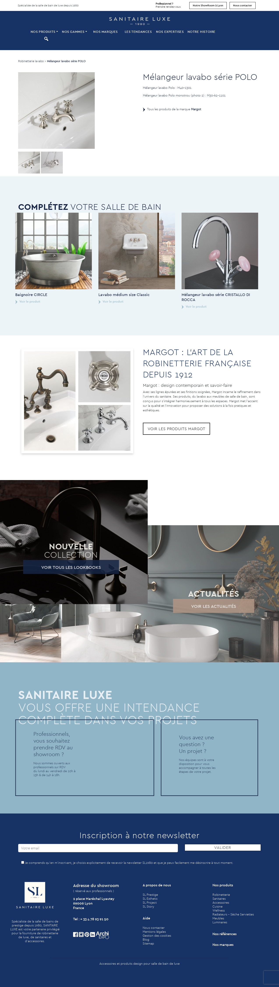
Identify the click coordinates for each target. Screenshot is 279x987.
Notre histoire (202, 32)
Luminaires (219, 922)
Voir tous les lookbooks (54, 567)
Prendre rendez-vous (168, 4)
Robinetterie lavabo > (32, 61)
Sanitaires (219, 899)
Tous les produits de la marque (174, 109)
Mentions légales (154, 932)
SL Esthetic (150, 899)
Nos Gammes (73, 32)
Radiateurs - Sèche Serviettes (233, 914)
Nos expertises (170, 32)
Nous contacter (242, 5)
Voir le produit (94, 301)
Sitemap (148, 943)
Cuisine (217, 906)
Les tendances (138, 32)
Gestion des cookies (157, 936)
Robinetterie (221, 895)
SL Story (148, 906)
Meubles (218, 918)
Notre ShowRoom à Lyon (208, 5)
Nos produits (43, 32)
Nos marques (105, 32)
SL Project (150, 903)
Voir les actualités (196, 606)
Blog (146, 939)
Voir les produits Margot (176, 428)
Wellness (218, 910)
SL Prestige (150, 895)
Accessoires (220, 903)
